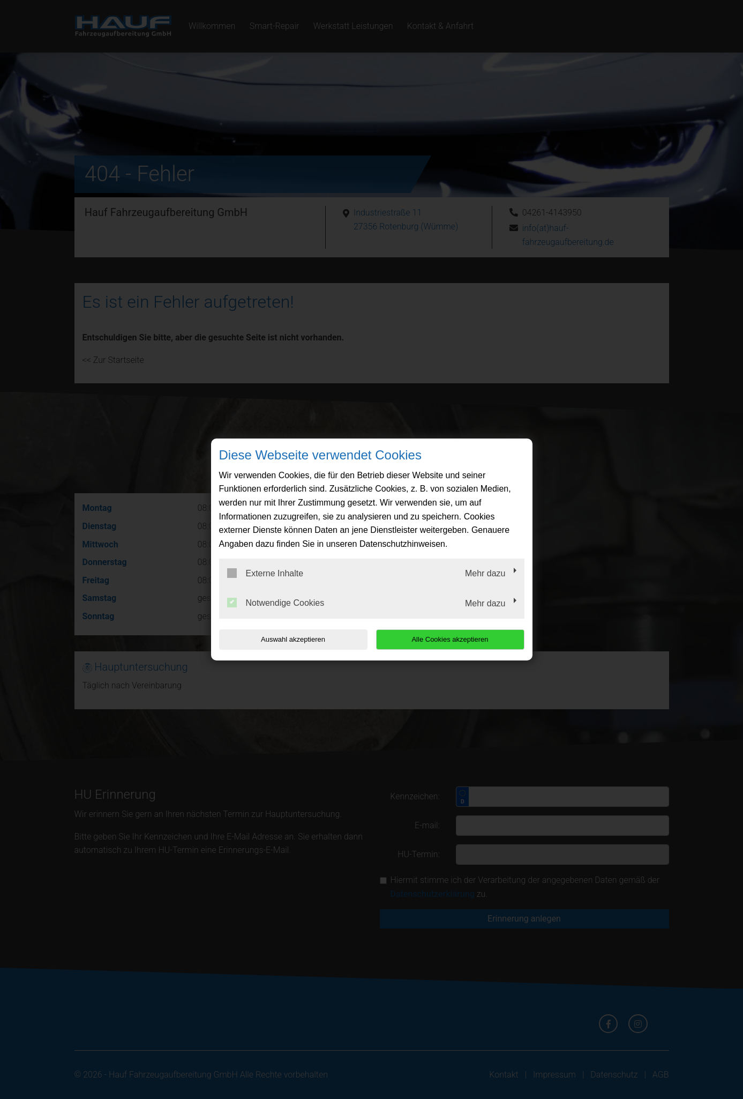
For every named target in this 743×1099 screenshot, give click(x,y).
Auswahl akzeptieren (288, 639)
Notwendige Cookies (276, 602)
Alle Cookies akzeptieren (455, 639)
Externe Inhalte (265, 573)
